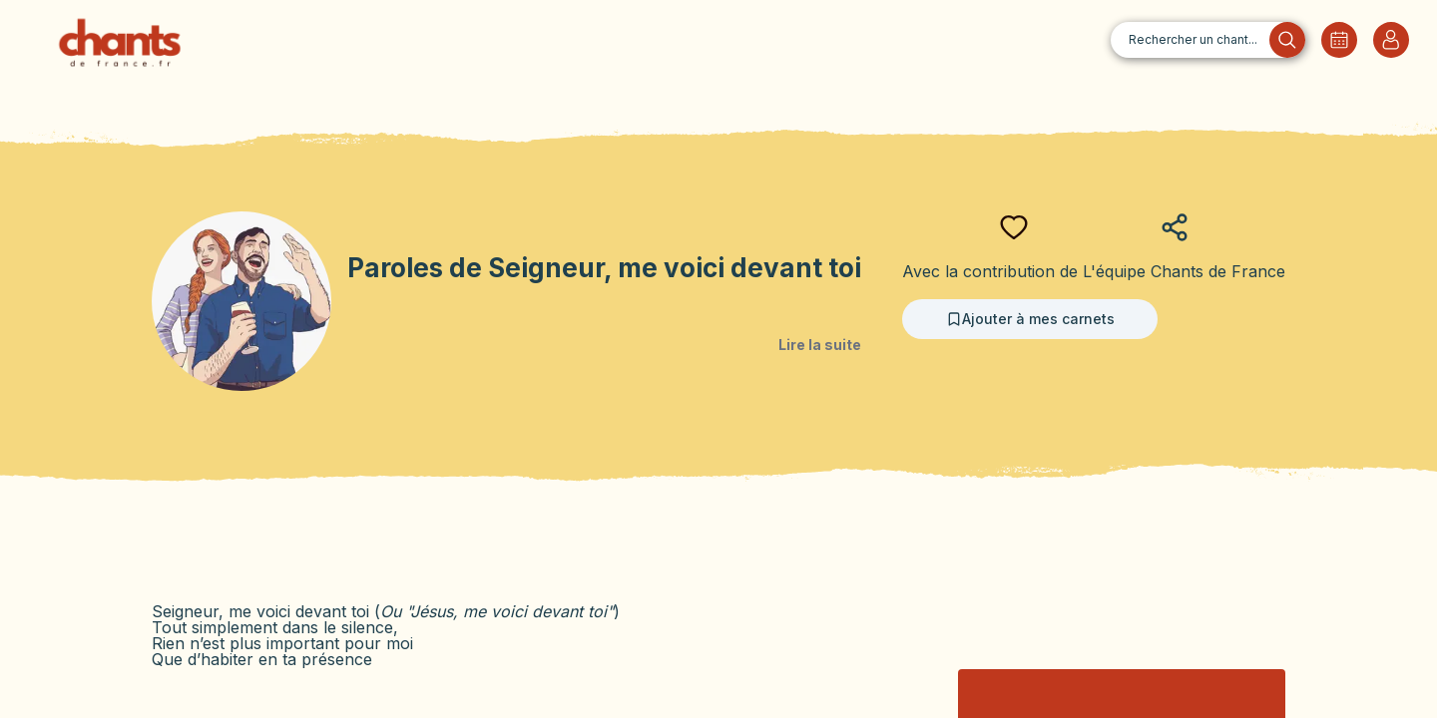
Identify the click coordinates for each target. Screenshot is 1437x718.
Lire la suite (819, 344)
